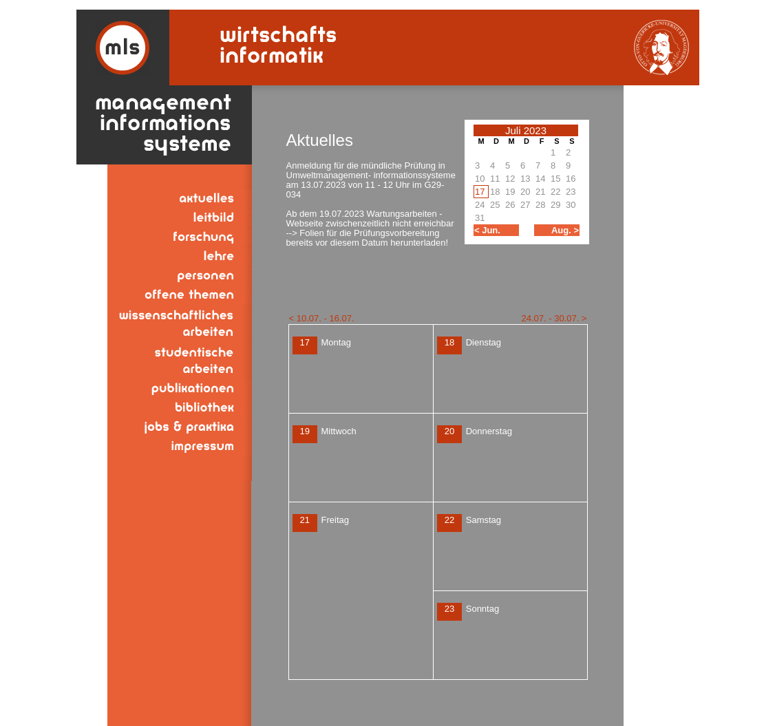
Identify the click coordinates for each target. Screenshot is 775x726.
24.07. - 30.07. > (553, 318)
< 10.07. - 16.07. (321, 318)
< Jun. (487, 230)
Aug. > (565, 230)
